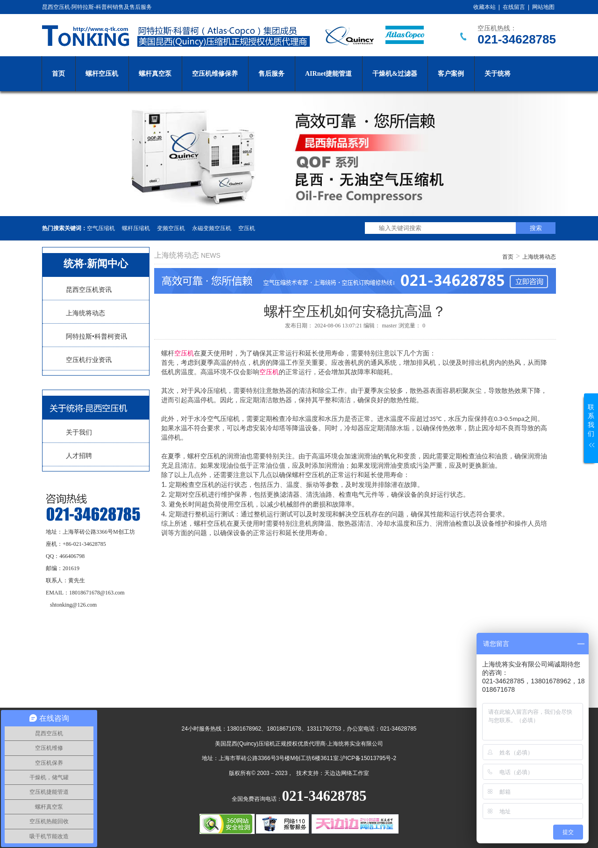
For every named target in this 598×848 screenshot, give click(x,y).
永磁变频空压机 (211, 228)
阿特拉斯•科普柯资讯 (96, 336)
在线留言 (514, 7)
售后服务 (271, 73)
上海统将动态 (85, 313)
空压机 (246, 228)
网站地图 (543, 7)
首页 (58, 73)
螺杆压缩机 (136, 228)
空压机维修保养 (215, 73)
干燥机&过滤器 (394, 73)
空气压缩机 (101, 228)
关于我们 (79, 432)
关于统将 (497, 73)
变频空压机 (171, 228)
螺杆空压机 (101, 73)
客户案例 (451, 73)
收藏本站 (484, 7)
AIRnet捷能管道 (328, 73)
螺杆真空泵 (155, 73)
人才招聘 (79, 455)
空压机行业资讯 (89, 359)
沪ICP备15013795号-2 (368, 758)
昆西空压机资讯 (89, 289)
